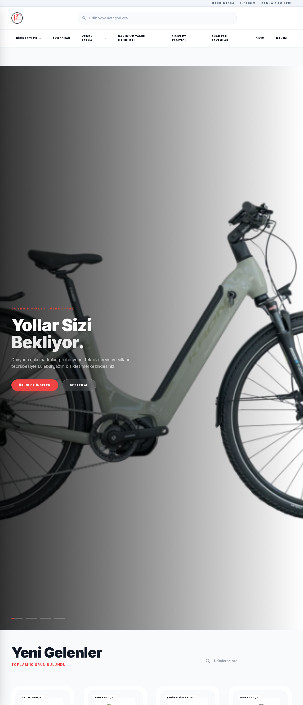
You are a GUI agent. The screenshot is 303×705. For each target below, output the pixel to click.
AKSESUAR (61, 38)
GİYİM (260, 38)
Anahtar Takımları (220, 38)
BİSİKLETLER (28, 38)
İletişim (248, 3)
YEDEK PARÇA (94, 38)
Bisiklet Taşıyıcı (179, 38)
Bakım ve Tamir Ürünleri (131, 38)
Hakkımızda (223, 3)
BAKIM (281, 38)
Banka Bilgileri (276, 3)
